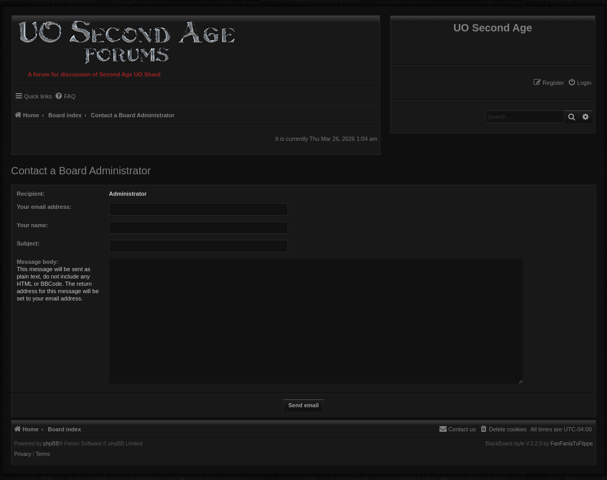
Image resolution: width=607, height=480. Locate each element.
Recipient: (31, 194)
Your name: (32, 225)
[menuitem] (579, 82)
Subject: (28, 243)
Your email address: (44, 207)
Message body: (37, 262)
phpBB (51, 443)
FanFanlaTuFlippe (571, 443)
